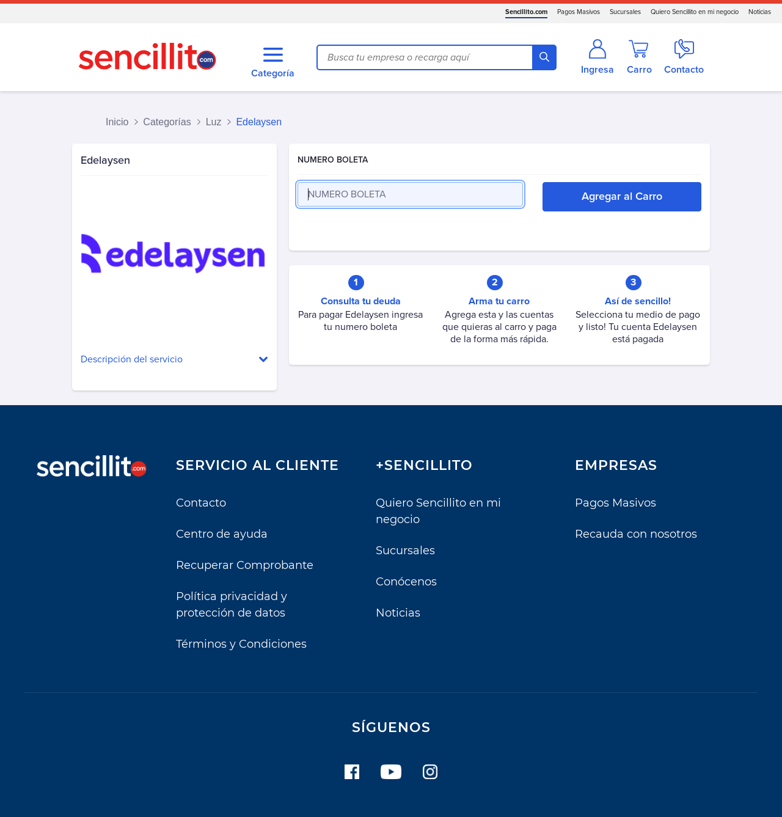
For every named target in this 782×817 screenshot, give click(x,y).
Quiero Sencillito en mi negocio (695, 12)
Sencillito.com (526, 12)
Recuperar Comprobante (244, 565)
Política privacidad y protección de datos (231, 605)
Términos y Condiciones (241, 644)
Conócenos (406, 581)
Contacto (201, 503)
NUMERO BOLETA (333, 160)
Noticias (759, 12)
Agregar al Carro (622, 196)
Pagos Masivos (578, 12)
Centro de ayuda (222, 534)
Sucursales (625, 12)
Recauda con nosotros (636, 534)
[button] (174, 359)
